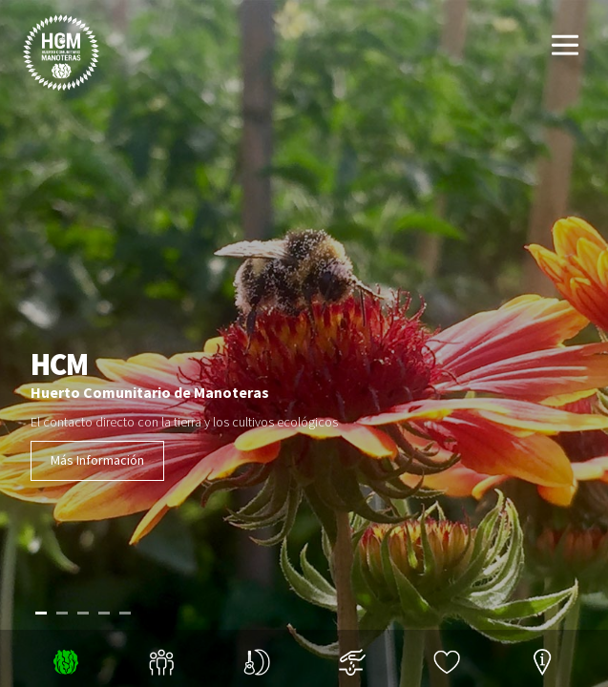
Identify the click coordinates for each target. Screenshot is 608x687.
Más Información (97, 459)
